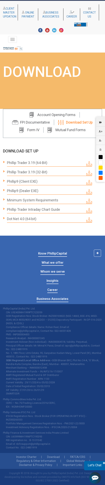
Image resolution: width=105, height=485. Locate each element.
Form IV (29, 130)
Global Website (75, 461)
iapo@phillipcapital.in (77, 345)
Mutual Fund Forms (67, 130)
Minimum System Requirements (49, 201)
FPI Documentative (31, 122)
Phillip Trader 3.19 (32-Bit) (49, 173)
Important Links (72, 464)
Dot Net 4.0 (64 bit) (49, 219)
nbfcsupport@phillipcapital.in (33, 443)
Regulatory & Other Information (36, 461)
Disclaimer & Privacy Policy (35, 464)
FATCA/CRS (77, 457)
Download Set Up (75, 122)
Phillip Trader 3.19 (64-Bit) (49, 163)
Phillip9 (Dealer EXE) (49, 191)
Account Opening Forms (52, 115)
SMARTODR (12, 393)
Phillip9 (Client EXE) (49, 182)
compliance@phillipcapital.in (22, 330)
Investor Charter (26, 457)
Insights (52, 281)
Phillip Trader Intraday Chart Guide (49, 210)
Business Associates (52, 299)
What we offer (52, 262)
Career (52, 290)
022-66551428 (62, 330)
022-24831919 (19, 349)
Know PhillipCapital (52, 253)
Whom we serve (52, 271)
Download (53, 457)
